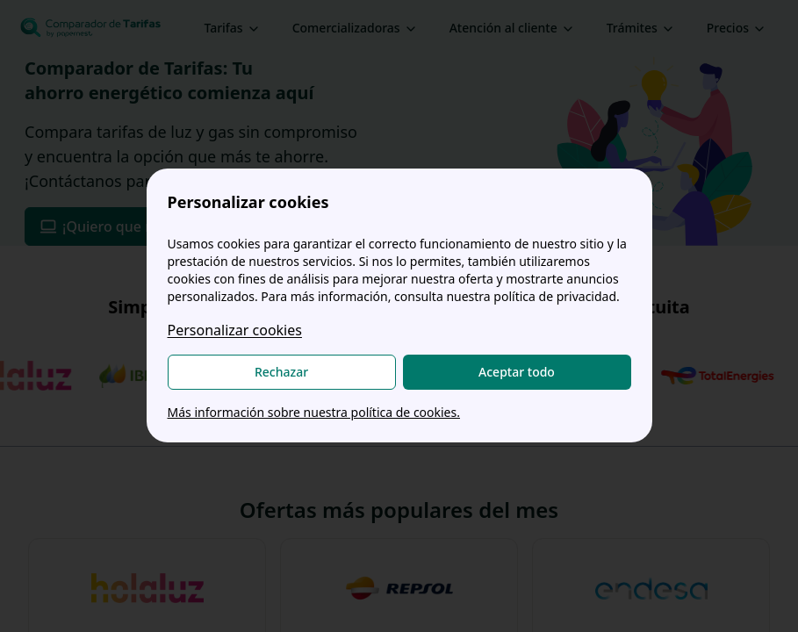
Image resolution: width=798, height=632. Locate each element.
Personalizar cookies (235, 330)
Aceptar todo (516, 371)
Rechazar (281, 371)
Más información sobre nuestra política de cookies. (314, 412)
